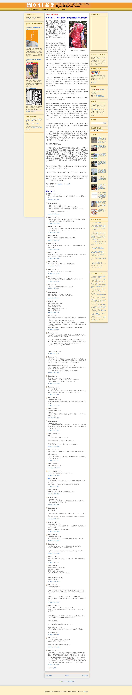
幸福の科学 (95, 226)
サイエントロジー (99, 232)
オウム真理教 (98, 222)
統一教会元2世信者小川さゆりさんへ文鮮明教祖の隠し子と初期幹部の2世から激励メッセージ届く (102, 195)
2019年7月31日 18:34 (53, 553)
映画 (96, 300)
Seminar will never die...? (36, 126)
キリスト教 (103, 310)
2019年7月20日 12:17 (53, 383)
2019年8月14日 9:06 (53, 634)
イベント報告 (95, 280)
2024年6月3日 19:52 (53, 664)
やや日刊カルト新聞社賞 (96, 277)
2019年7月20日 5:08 (53, 288)
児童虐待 (97, 290)
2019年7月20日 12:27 (53, 394)
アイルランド (99, 316)
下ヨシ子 (103, 313)
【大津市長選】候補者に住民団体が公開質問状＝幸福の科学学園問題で (102, 171)
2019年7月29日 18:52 (53, 540)
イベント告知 (103, 279)
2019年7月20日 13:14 (53, 405)
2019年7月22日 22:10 (53, 475)
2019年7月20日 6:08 (53, 312)
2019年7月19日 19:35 (53, 258)
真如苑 (94, 239)
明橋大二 (98, 313)
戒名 (100, 309)
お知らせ (100, 276)
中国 (101, 319)
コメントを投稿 (52, 668)
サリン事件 (95, 283)
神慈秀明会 (99, 237)
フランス (96, 320)
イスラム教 (94, 311)
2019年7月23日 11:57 (53, 486)
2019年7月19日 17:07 (53, 200)
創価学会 (99, 239)
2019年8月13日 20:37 (53, 602)
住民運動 (102, 294)
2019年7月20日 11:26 (53, 372)
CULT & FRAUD (35, 123)
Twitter (30, 121)
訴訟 (103, 281)
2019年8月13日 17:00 (53, 581)
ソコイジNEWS (94, 109)
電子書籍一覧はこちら (31, 111)
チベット (97, 319)
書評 (95, 301)
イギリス (95, 317)
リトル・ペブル (98, 265)
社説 (104, 276)
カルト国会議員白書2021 (31, 88)
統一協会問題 (99, 95)
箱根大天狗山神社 (99, 251)
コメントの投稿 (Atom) (68, 681)
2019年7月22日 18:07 (53, 468)
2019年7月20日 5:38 (53, 298)
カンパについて (54, 9)
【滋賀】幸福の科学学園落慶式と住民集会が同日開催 (102, 178)
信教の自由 (97, 286)
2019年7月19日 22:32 (53, 281)
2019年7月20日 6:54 (53, 329)
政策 (105, 284)
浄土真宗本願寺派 (100, 236)
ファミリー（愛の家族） (99, 254)
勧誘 (98, 294)
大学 (102, 289)
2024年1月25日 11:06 (53, 647)
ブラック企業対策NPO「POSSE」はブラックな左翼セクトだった (102, 155)
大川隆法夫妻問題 (100, 96)
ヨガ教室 (99, 307)
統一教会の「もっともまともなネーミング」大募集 (98, 91)
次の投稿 (49, 675)
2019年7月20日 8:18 (53, 353)
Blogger (86, 691)
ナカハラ (50, 471)
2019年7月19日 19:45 (53, 266)
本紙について (36, 9)
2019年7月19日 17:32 (53, 232)
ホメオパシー (94, 293)
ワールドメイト (98, 267)
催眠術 (94, 307)
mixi (94, 299)
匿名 (49, 478)
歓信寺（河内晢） (99, 225)
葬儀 (103, 309)
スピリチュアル (98, 306)
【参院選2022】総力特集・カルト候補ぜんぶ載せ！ (102, 210)
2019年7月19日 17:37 (53, 240)
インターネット (99, 299)
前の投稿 (85, 675)
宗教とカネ (95, 309)
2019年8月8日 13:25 (53, 562)
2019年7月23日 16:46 (53, 505)
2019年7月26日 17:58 (53, 531)
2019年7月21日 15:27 (53, 460)
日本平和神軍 (101, 248)
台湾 (93, 319)
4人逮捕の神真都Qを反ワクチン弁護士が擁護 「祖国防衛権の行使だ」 (102, 187)
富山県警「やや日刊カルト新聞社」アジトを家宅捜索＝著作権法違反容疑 (102, 204)
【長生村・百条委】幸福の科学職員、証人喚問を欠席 (102, 147)
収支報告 (64, 9)
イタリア (100, 317)
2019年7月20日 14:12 (53, 418)
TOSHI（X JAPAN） (96, 314)
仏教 (99, 310)
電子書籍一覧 (45, 9)
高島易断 (97, 241)
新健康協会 (93, 237)
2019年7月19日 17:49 (53, 249)
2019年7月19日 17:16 (53, 214)
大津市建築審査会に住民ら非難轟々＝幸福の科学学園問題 (102, 163)
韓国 (104, 317)
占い (99, 304)
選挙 (93, 286)
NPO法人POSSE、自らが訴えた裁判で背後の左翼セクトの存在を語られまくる (102, 140)
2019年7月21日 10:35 (53, 446)
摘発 (100, 281)
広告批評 (100, 300)
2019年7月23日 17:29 (53, 519)
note (32, 120)
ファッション (96, 303)
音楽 (98, 301)
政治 (69, 184)
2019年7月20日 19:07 (53, 430)
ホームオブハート (96, 255)
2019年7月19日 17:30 (53, 223)
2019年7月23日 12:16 (53, 494)
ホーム (28, 9)
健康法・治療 (101, 291)
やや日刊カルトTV (31, 18)
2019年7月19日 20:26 (53, 273)
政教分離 (101, 284)
